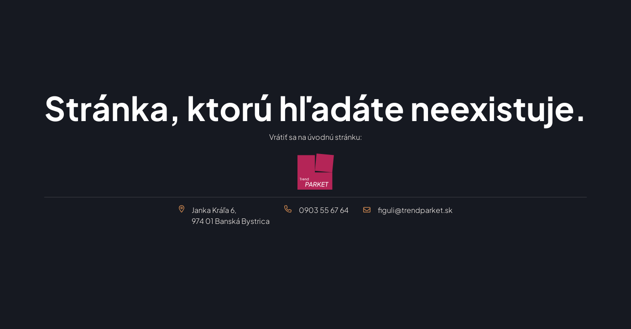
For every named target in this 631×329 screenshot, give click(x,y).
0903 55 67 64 (324, 210)
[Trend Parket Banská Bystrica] (315, 172)
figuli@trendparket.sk (415, 210)
